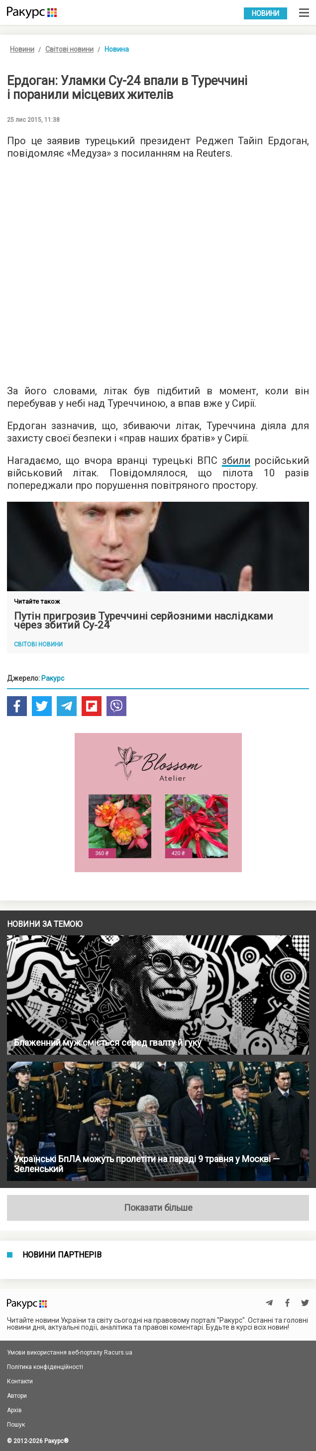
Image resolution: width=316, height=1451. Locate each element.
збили (236, 460)
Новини (265, 13)
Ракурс (52, 678)
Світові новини (69, 49)
